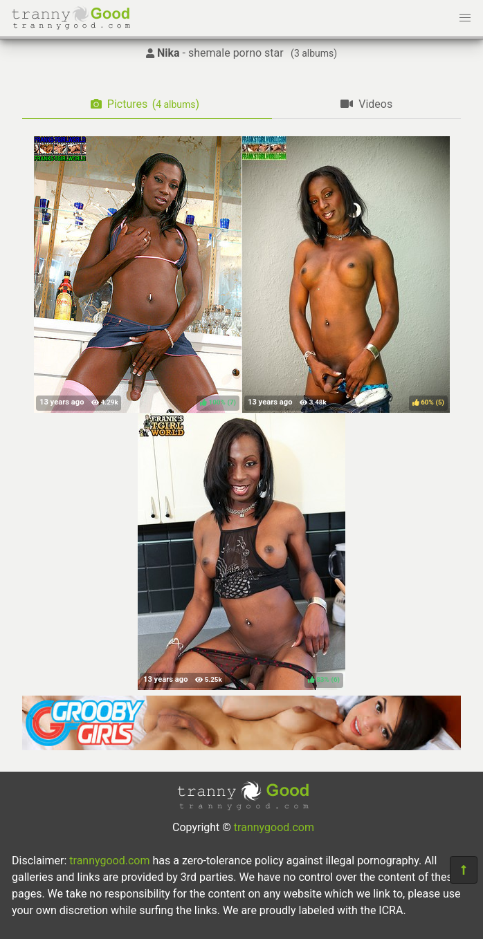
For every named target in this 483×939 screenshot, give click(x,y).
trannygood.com (274, 827)
